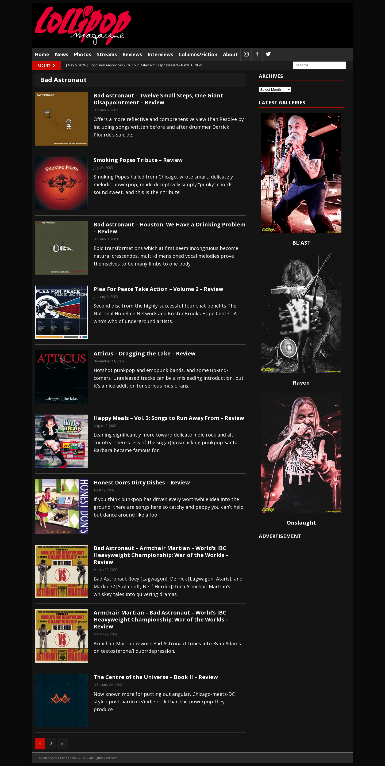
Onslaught (301, 522)
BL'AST (301, 242)
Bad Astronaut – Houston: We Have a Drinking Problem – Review (169, 228)
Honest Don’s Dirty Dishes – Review (142, 482)
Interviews (160, 54)
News (61, 54)
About (230, 54)
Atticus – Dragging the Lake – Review (144, 353)
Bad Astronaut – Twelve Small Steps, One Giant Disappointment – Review (158, 99)
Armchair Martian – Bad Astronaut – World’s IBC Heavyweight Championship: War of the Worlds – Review (161, 619)
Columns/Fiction (198, 54)
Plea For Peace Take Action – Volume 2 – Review (158, 289)
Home (42, 54)
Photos (82, 54)
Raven (301, 382)
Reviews (132, 54)
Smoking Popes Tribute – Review (138, 160)
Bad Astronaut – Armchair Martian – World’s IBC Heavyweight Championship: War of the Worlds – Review (161, 555)
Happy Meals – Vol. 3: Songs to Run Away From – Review (169, 418)
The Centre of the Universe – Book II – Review (156, 677)
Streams (107, 54)
